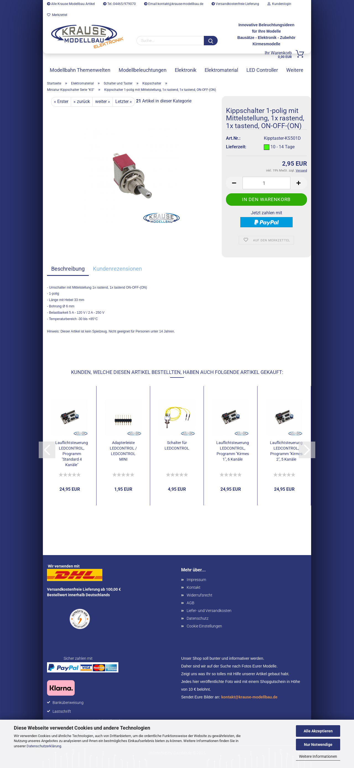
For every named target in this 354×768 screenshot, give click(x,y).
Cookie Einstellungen (204, 626)
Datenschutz (198, 618)
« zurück (82, 101)
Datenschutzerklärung (44, 746)
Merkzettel (57, 15)
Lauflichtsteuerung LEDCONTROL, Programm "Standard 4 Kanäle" (71, 453)
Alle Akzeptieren (318, 731)
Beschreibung (68, 268)
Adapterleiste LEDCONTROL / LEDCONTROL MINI (123, 450)
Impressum (196, 579)
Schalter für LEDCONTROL (177, 445)
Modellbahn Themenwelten (80, 70)
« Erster (61, 101)
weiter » (102, 101)
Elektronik (185, 70)
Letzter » (123, 101)
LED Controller (262, 70)
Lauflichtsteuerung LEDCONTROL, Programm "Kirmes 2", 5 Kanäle (286, 450)
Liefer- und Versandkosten (209, 610)
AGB (190, 603)
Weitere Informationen (318, 756)
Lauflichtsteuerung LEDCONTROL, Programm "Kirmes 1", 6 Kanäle (232, 450)
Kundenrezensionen (117, 268)
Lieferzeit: (236, 146)
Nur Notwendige (318, 744)
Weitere (294, 70)
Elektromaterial (221, 70)
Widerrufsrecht (199, 595)
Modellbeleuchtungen (142, 70)
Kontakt (194, 587)
